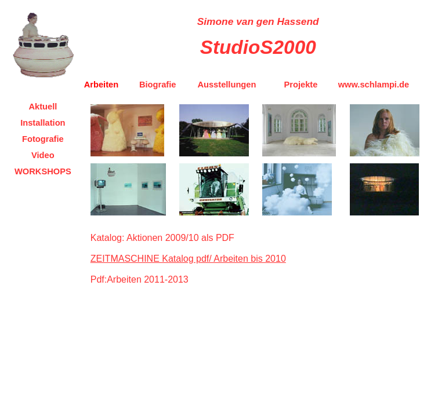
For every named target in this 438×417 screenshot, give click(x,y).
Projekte (301, 84)
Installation (42, 122)
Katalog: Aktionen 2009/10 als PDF (162, 238)
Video (43, 155)
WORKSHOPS (43, 171)
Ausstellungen (226, 84)
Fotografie (43, 139)
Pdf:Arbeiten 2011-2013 (140, 279)
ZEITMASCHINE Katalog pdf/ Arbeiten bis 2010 (188, 259)
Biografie (157, 84)
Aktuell (42, 106)
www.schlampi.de (373, 84)
